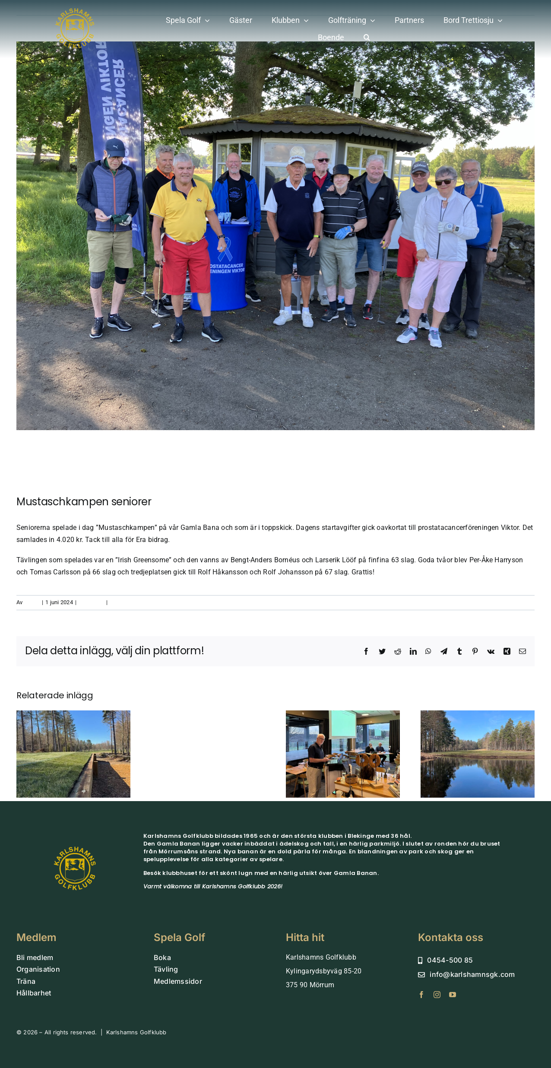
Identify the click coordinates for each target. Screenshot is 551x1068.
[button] (367, 37)
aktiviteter (91, 602)
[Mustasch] (275, 235)
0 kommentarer (129, 602)
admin (32, 602)
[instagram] (437, 994)
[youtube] (452, 994)
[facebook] (421, 994)
